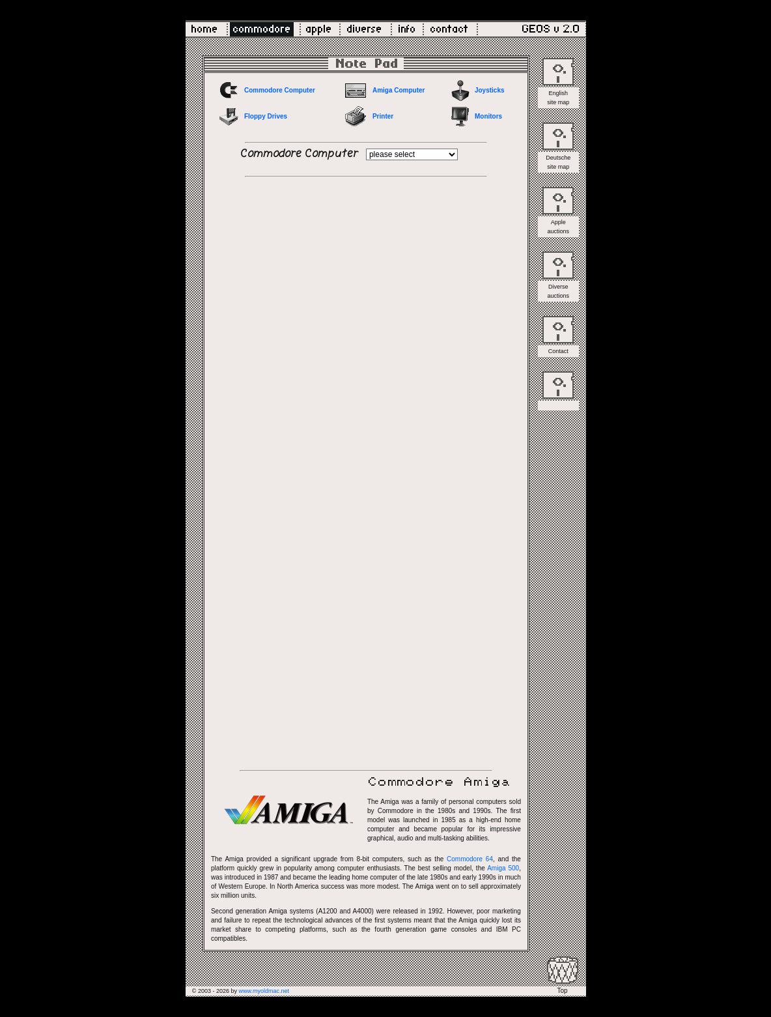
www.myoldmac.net (263, 991)
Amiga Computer (398, 90)
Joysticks (490, 90)
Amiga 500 (503, 868)
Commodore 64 (470, 859)
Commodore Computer (279, 90)
